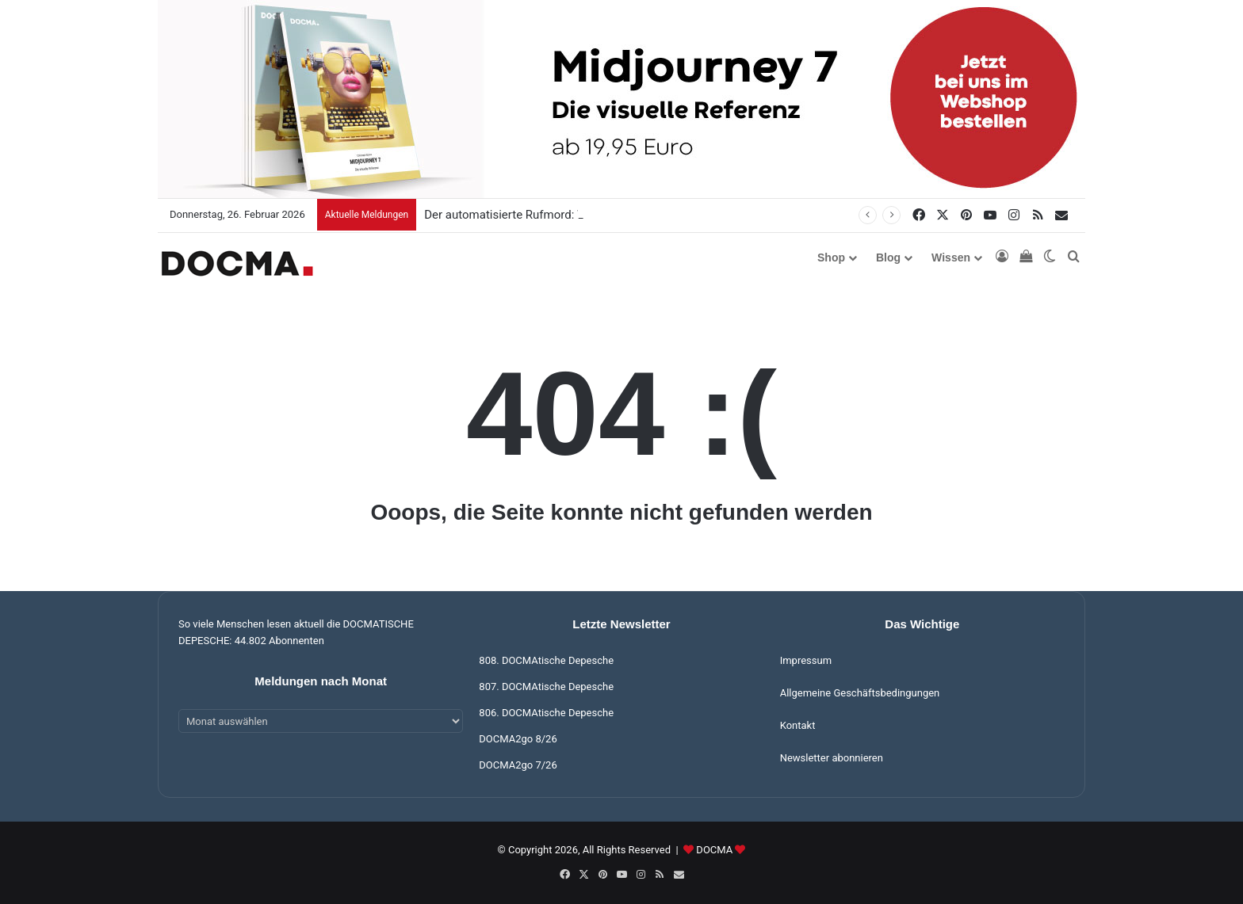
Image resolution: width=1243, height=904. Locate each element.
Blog (888, 257)
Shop (831, 257)
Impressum (806, 660)
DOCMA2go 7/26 (517, 765)
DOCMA (714, 850)
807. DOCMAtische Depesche (546, 686)
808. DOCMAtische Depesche (546, 660)
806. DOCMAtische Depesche (546, 713)
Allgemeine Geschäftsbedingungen (860, 693)
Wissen (950, 257)
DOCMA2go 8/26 (517, 739)
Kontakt (798, 725)
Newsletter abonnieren (831, 758)
